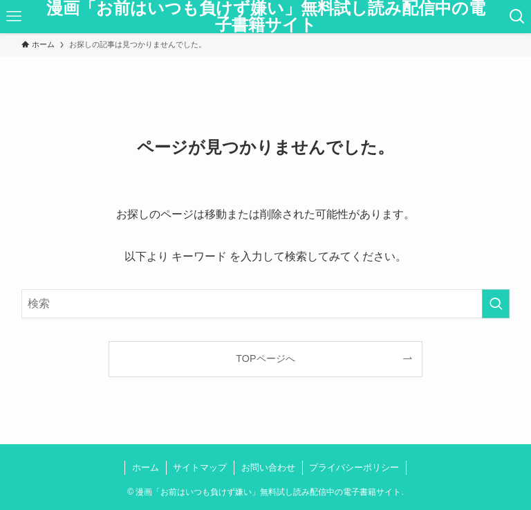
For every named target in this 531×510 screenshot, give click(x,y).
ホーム (145, 467)
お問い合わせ (268, 467)
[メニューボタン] (14, 16)
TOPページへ (265, 358)
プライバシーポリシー (354, 467)
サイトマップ (200, 467)
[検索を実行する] (496, 303)
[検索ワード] (265, 303)
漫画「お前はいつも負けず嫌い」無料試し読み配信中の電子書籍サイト (265, 16)
